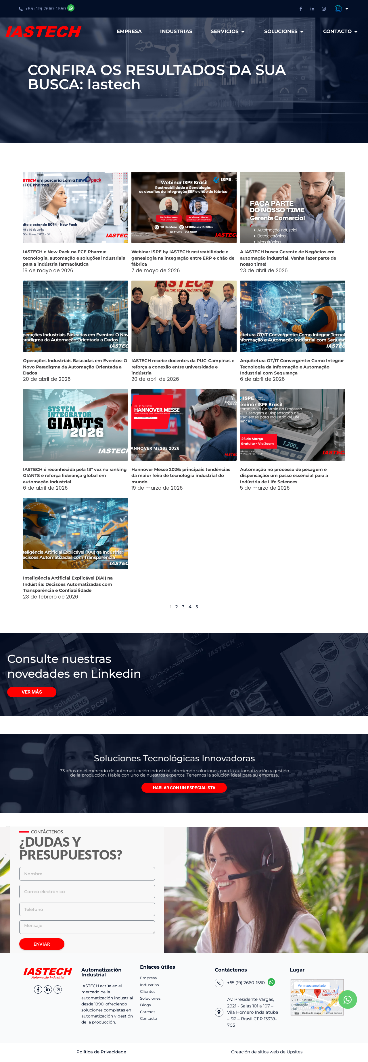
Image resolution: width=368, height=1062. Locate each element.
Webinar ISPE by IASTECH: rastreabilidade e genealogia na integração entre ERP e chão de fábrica (182, 258)
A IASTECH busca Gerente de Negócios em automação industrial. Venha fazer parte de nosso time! (288, 258)
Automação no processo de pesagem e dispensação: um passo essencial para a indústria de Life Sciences (284, 475)
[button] (184, 789)
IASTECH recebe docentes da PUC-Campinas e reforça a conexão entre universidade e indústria (182, 367)
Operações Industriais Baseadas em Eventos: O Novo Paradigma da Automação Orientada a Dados (75, 367)
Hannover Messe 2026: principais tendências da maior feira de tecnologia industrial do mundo (180, 475)
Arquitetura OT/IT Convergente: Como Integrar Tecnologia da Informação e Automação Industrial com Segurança (292, 367)
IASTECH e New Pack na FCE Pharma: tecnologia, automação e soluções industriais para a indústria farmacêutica (74, 258)
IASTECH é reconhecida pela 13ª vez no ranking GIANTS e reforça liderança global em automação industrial (75, 475)
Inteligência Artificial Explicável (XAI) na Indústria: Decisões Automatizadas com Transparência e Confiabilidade (68, 584)
